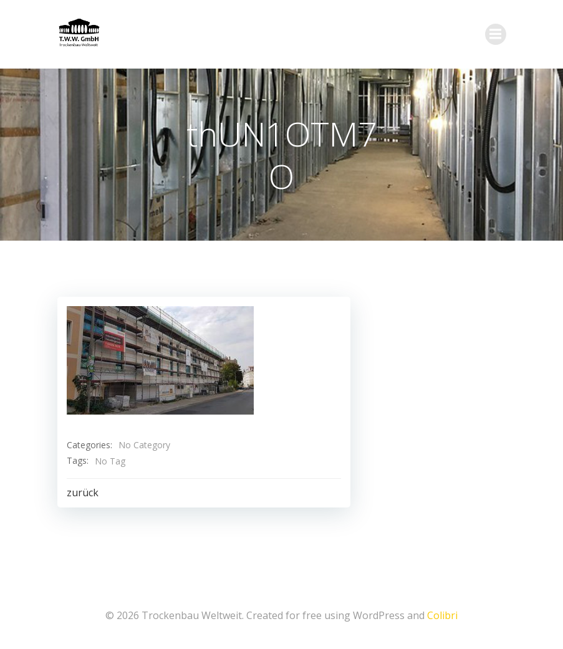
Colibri (442, 615)
